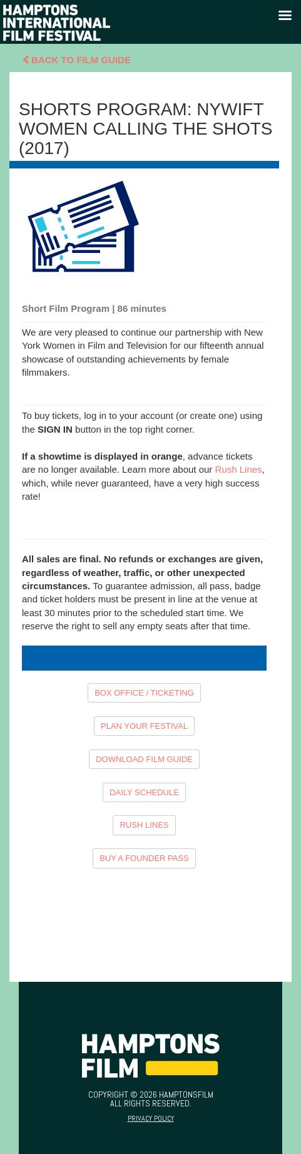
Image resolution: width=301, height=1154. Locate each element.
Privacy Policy (151, 1118)
